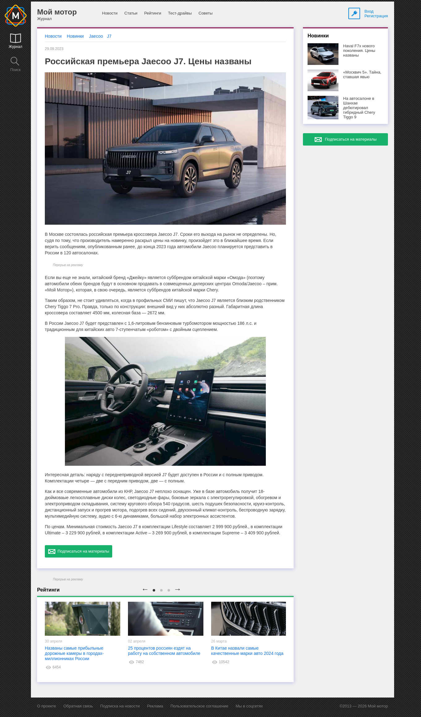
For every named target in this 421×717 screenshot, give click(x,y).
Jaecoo (96, 36)
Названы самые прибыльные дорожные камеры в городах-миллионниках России (74, 653)
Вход (368, 11)
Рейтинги (152, 13)
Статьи (130, 13)
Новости (109, 13)
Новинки (75, 36)
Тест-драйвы (180, 13)
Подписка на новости (120, 706)
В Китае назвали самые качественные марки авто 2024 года (247, 651)
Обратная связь (78, 706)
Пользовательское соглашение (199, 706)
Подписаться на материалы (78, 551)
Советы (205, 13)
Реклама (155, 706)
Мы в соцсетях (249, 706)
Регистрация (376, 16)
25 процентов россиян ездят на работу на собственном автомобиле (164, 651)
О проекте (46, 706)
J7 (109, 36)
